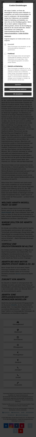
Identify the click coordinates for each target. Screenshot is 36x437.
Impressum (7, 36)
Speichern (18, 84)
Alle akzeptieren (18, 94)
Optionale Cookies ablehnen (18, 89)
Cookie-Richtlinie (23, 33)
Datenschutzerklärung (10, 33)
